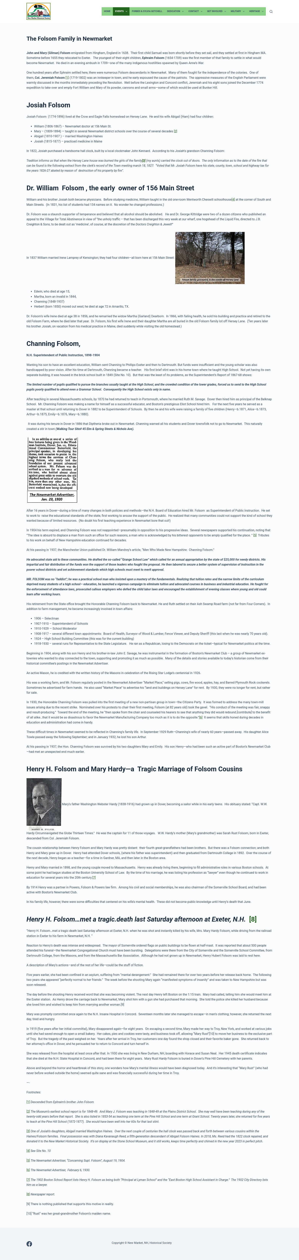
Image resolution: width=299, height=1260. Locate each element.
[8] (252, 919)
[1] (67, 78)
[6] (200, 717)
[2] (175, 131)
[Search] (271, 11)
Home (107, 11)
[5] (254, 535)
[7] (94, 877)
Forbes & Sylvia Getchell (147, 11)
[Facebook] (29, 1244)
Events (122, 11)
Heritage (257, 11)
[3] (28, 1131)
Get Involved (217, 11)
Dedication (176, 11)
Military (238, 11)
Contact (196, 11)
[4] (233, 199)
